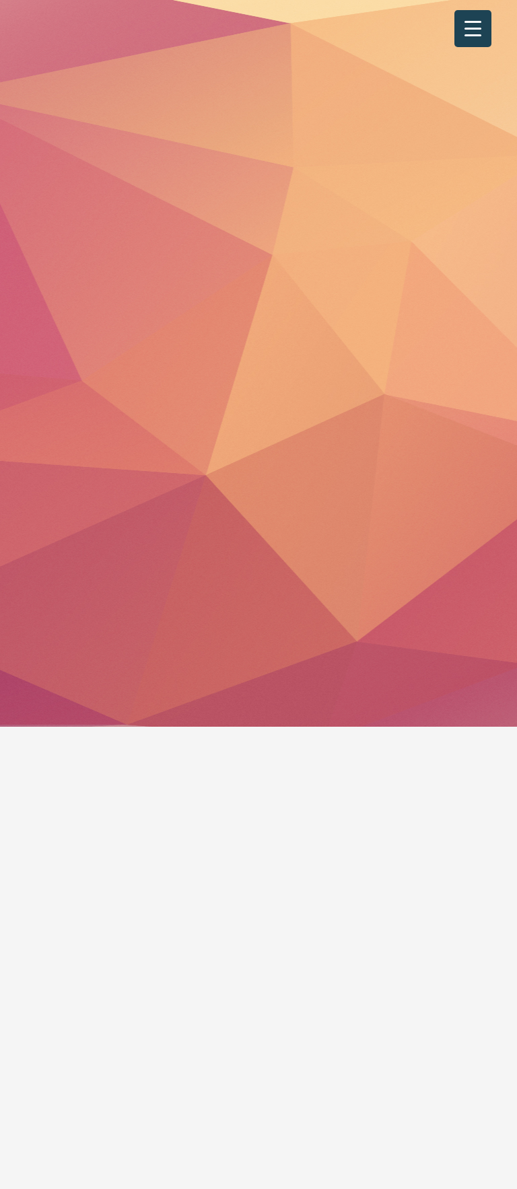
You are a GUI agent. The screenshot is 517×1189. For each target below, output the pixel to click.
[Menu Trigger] (472, 28)
